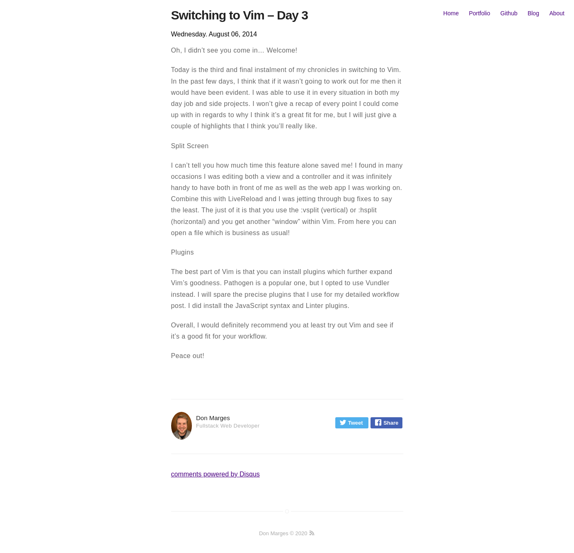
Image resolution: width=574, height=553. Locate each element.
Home (451, 13)
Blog (533, 13)
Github (508, 13)
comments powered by (215, 474)
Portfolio (479, 13)
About (556, 13)
